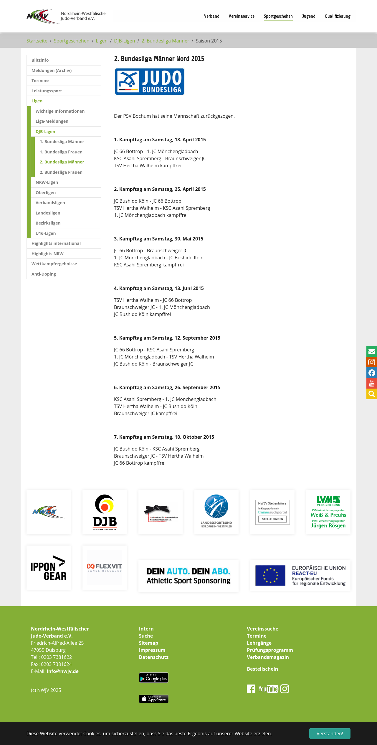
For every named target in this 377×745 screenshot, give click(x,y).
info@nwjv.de (63, 671)
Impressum (152, 650)
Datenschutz (153, 657)
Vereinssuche (262, 629)
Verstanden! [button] (330, 733)
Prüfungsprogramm (270, 650)
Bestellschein (262, 669)
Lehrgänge (259, 643)
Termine (257, 636)
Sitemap (148, 643)
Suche (146, 636)
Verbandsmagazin (268, 657)
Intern (146, 629)
